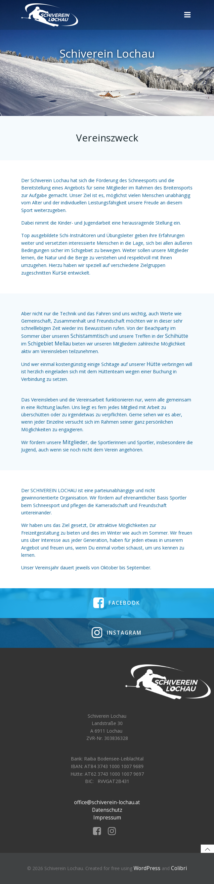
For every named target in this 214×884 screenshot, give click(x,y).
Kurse (59, 272)
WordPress (147, 868)
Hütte (153, 364)
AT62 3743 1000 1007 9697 (114, 774)
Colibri (179, 868)
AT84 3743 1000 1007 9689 (114, 766)
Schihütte (176, 336)
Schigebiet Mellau (49, 343)
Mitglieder (75, 442)
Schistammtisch (89, 336)
